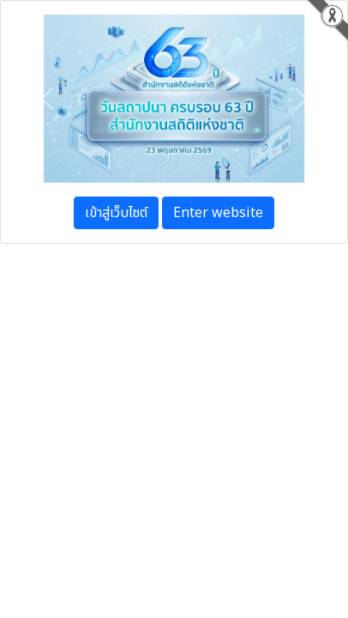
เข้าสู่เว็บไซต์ (116, 213)
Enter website (218, 213)
